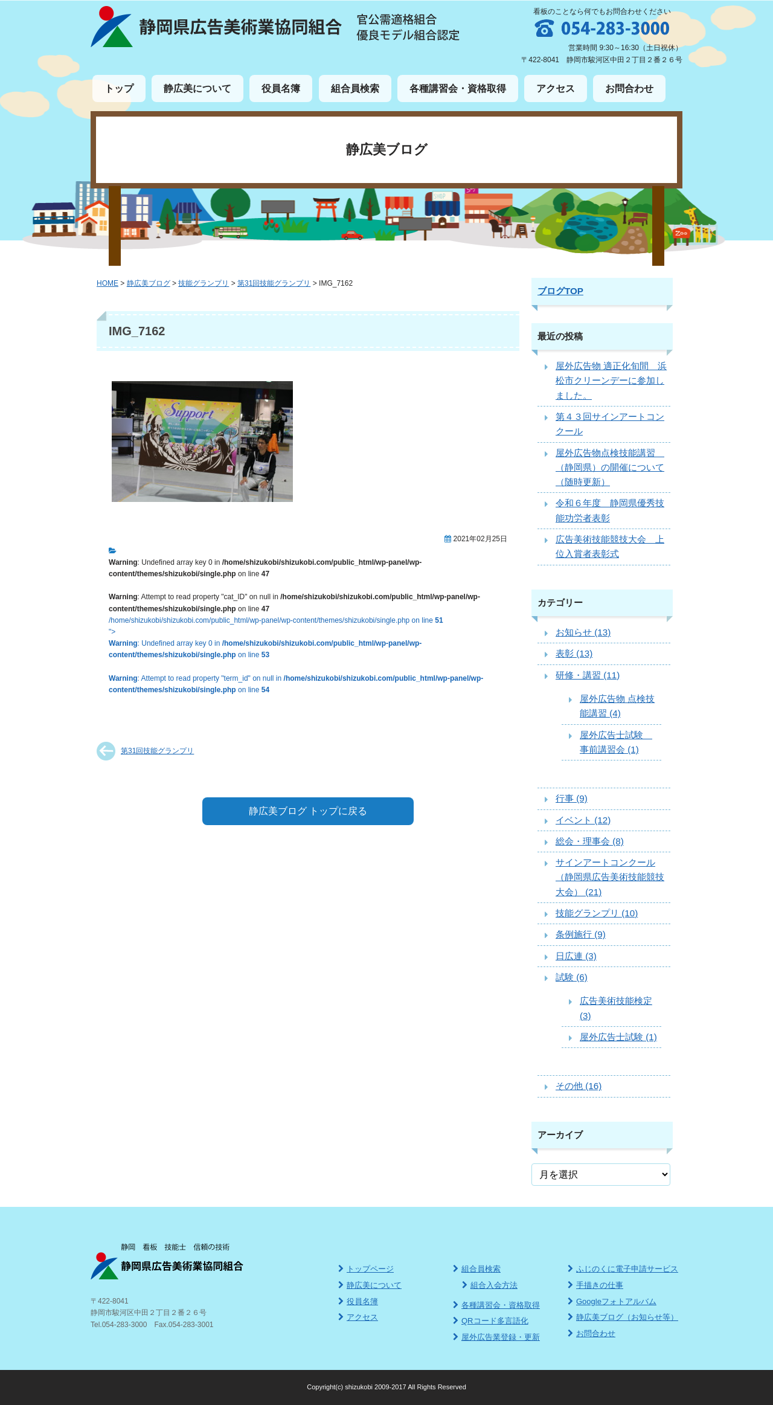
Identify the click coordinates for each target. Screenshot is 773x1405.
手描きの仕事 (595, 1285)
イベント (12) (583, 820)
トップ (118, 88)
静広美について (197, 88)
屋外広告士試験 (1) (618, 1037)
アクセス (555, 88)
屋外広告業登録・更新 (496, 1337)
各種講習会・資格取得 (457, 88)
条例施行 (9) (581, 934)
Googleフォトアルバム (612, 1301)
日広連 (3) (576, 956)
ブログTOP (560, 291)
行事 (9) (572, 798)
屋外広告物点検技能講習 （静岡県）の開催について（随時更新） (610, 467)
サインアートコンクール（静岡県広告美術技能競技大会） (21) (610, 877)
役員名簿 (280, 88)
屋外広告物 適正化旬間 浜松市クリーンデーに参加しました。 (611, 380)
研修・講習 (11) (588, 675)
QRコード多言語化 (490, 1320)
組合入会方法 (490, 1285)
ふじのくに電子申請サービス (623, 1268)
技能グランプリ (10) (597, 913)
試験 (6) (572, 977)
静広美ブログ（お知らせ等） (623, 1317)
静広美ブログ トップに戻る (308, 811)
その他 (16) (578, 1086)
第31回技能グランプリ (157, 751)
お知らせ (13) (583, 632)
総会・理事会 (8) (590, 841)
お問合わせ (629, 88)
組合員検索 (355, 88)
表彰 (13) (574, 653)
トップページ (366, 1268)
